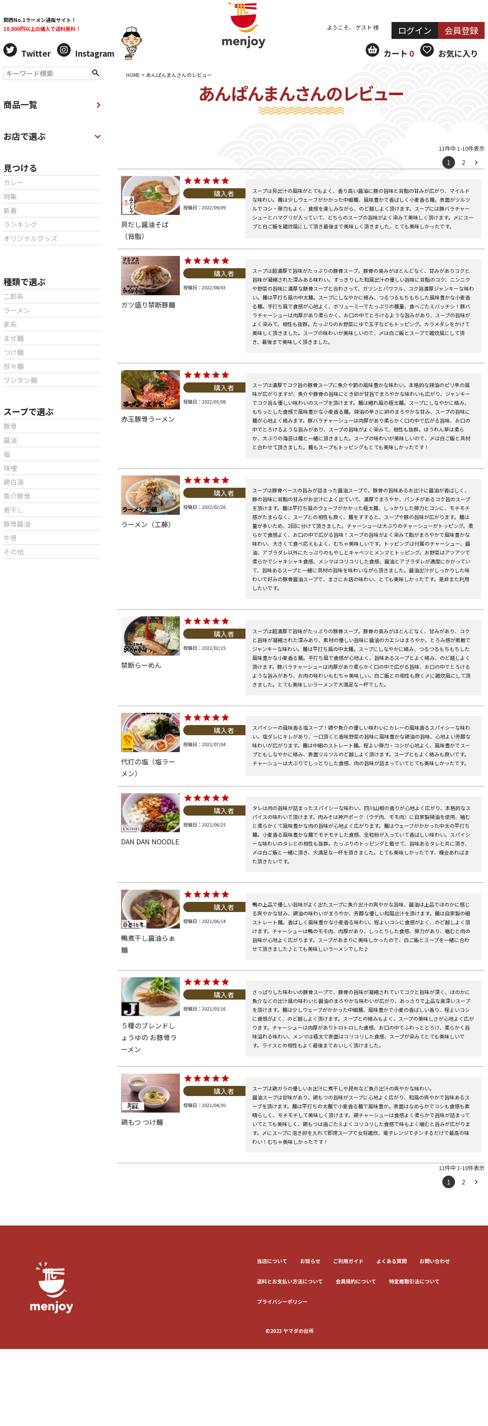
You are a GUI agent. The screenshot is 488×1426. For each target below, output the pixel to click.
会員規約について (356, 1281)
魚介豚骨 (16, 496)
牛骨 (10, 538)
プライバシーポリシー (282, 1301)
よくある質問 (391, 1260)
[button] (478, 162)
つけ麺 (13, 352)
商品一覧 (52, 104)
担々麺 (13, 366)
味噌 (10, 468)
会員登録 (461, 30)
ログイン (415, 30)
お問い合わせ (434, 1260)
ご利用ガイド (348, 1260)
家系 (10, 324)
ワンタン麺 (20, 380)
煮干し (13, 510)
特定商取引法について (414, 1281)
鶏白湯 (13, 482)
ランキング (20, 224)
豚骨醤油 (16, 524)
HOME (133, 74)
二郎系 (13, 296)
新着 (10, 210)
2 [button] (463, 162)
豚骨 (10, 426)
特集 (10, 196)
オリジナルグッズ (30, 238)
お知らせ (310, 1260)
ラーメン (16, 310)
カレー (13, 182)
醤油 (10, 440)
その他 (13, 552)
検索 (95, 72)
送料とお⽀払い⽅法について (290, 1281)
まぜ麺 (13, 338)
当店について (272, 1260)
